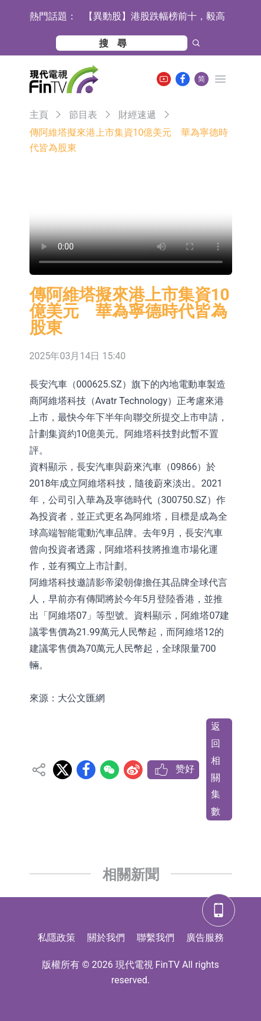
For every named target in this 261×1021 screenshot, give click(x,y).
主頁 (38, 114)
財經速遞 (137, 114)
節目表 (83, 114)
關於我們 (106, 937)
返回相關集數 (215, 769)
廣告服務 (205, 937)
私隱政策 (56, 937)
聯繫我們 (155, 937)
